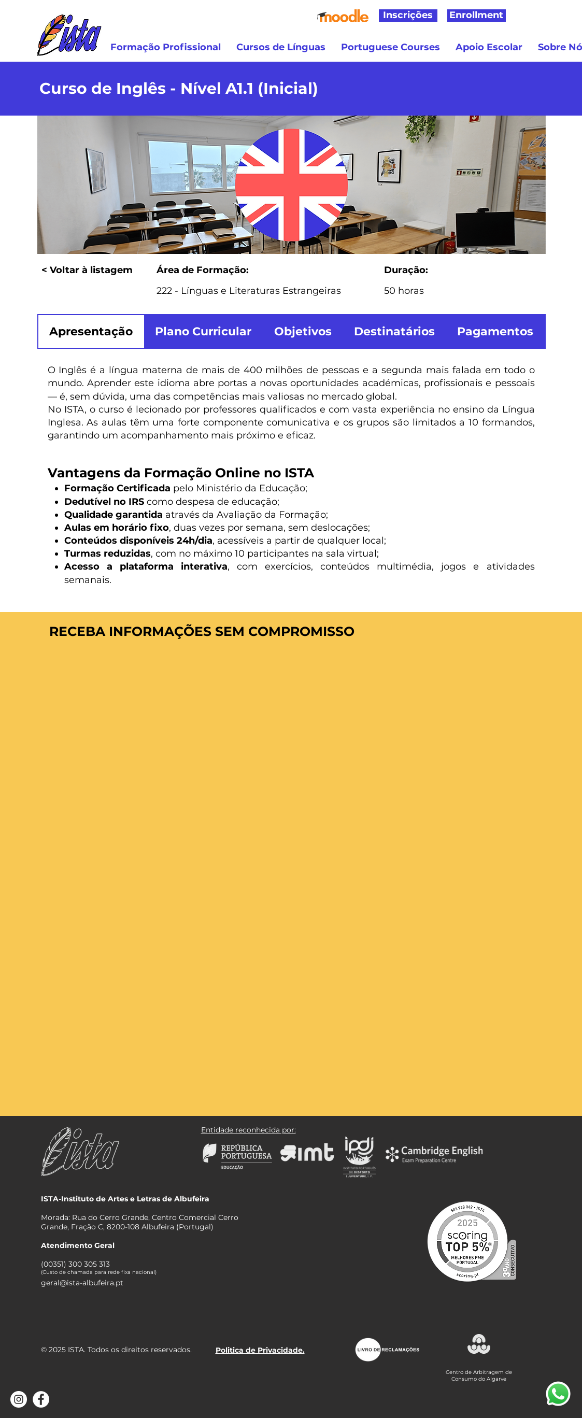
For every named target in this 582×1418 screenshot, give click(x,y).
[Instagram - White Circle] (18, 1399)
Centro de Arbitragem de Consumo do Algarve (479, 1375)
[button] (166, 47)
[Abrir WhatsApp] (558, 1394)
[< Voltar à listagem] (95, 270)
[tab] (91, 331)
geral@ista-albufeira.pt (82, 1282)
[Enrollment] (476, 15)
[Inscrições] (408, 15)
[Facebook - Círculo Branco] (41, 1399)
